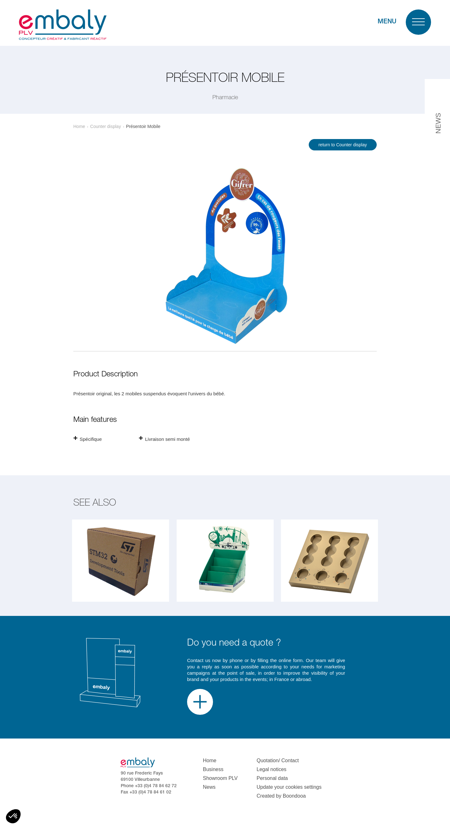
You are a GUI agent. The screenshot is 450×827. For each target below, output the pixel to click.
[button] (13, 816)
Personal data (272, 778)
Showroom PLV (220, 778)
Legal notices (271, 769)
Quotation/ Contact (278, 760)
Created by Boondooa (281, 796)
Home (79, 126)
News (209, 787)
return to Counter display (343, 144)
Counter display (105, 126)
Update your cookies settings (289, 787)
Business (213, 769)
